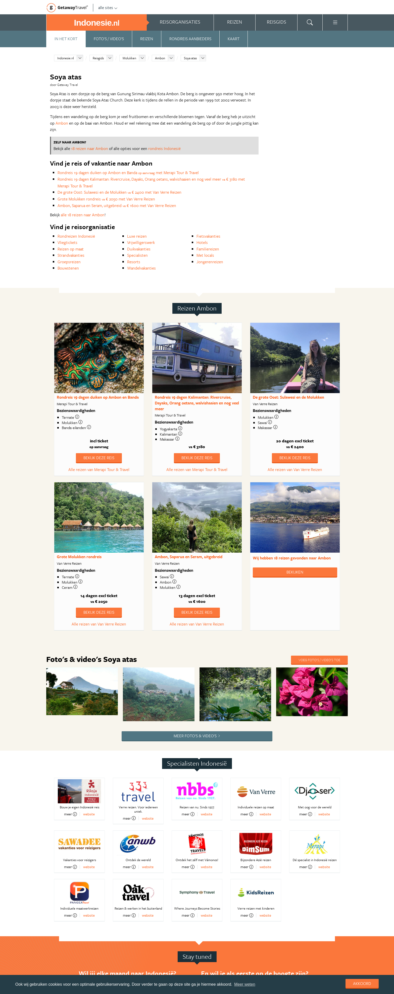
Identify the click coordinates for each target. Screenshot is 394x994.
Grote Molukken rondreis (79, 557)
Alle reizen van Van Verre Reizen (295, 469)
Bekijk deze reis (98, 458)
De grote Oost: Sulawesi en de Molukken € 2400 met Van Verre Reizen (119, 192)
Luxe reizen (137, 236)
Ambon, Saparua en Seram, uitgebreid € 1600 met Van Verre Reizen (117, 205)
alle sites (108, 8)
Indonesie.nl (65, 58)
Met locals (205, 255)
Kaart (233, 39)
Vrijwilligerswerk (141, 242)
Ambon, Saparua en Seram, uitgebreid (188, 557)
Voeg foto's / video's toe (319, 659)
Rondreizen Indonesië (76, 236)
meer (70, 814)
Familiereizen (207, 249)
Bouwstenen (68, 268)
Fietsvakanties (208, 236)
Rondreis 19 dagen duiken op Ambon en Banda (98, 397)
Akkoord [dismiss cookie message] (362, 983)
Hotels (202, 242)
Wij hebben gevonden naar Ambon (292, 558)
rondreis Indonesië (164, 148)
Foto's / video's (109, 39)
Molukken (129, 58)
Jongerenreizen (209, 262)
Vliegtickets (67, 242)
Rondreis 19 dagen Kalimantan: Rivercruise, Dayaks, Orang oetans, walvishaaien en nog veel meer (197, 403)
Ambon (160, 58)
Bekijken (294, 572)
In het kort (66, 39)
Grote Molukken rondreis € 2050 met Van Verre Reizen (106, 199)
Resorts (133, 262)
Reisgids (98, 58)
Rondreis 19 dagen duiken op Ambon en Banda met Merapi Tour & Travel (128, 173)
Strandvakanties (71, 255)
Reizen (146, 39)
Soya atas (190, 58)
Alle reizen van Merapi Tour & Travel (98, 469)
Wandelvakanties (141, 268)
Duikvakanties (139, 249)
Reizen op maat (71, 249)
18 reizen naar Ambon (89, 148)
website (89, 814)
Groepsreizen (69, 262)
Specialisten (137, 255)
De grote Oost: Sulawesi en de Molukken (288, 397)
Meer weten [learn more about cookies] (244, 984)
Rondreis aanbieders (190, 39)
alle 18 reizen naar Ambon (83, 215)
